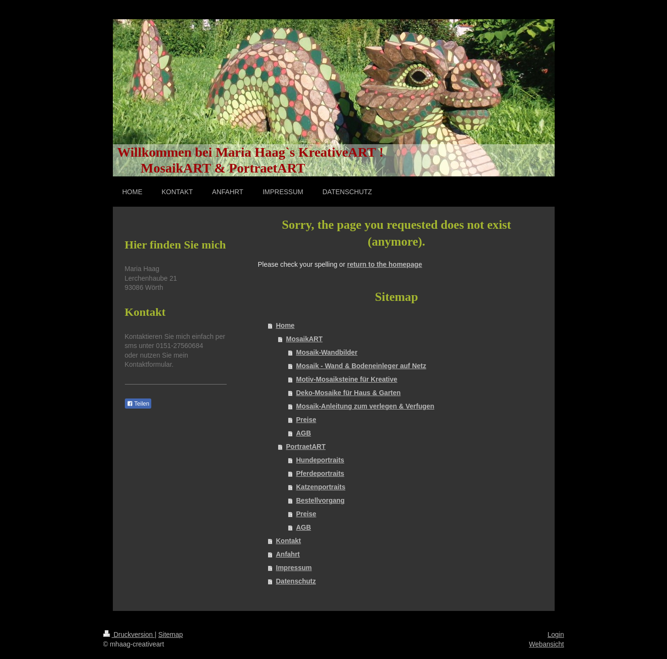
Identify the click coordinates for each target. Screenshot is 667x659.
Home (285, 325)
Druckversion (129, 634)
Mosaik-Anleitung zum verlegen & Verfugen (365, 406)
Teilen (138, 403)
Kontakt (288, 541)
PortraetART (306, 446)
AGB (303, 433)
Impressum (294, 568)
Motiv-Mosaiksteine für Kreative (347, 379)
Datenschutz (296, 581)
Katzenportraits (321, 487)
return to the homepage (384, 264)
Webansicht (546, 644)
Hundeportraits (320, 460)
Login (555, 634)
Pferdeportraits (320, 473)
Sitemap (170, 634)
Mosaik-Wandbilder (327, 352)
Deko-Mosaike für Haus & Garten (348, 393)
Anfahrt (288, 554)
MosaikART (304, 339)
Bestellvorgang (320, 500)
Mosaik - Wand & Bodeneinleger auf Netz (361, 366)
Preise (306, 419)
